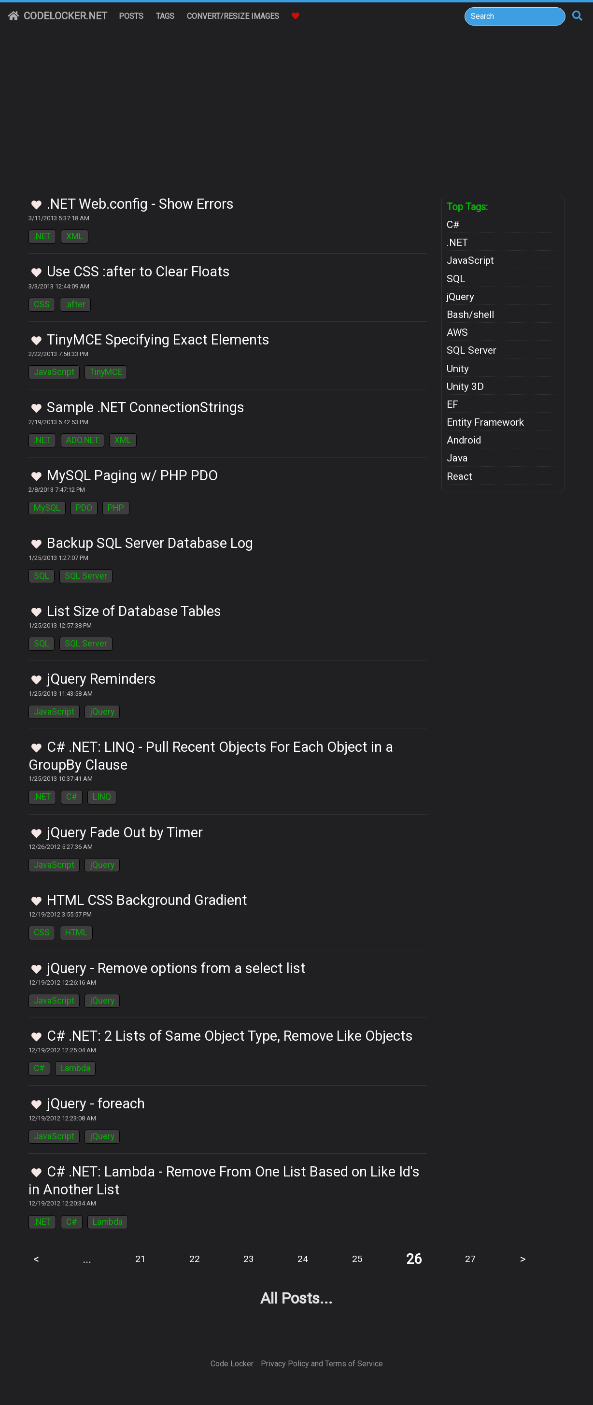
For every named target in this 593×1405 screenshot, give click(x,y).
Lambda (75, 1068)
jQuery (102, 712)
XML (74, 236)
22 (194, 1258)
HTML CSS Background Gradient (147, 900)
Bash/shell (470, 314)
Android (464, 440)
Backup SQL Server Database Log (150, 543)
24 (302, 1258)
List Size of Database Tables (134, 611)
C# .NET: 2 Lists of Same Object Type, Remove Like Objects (230, 1036)
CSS (42, 304)
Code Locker (232, 1363)
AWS (457, 332)
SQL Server (86, 576)
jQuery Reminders (101, 679)
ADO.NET (82, 440)
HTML (76, 932)
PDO (84, 508)
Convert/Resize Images (233, 16)
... (87, 1259)
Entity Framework (485, 422)
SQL (41, 576)
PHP (116, 508)
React (459, 476)
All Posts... (296, 1298)
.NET (42, 236)
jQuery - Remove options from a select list (176, 968)
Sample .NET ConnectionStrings (145, 407)
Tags (165, 16)
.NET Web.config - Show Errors (140, 204)
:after (75, 304)
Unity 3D (465, 386)
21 (140, 1258)
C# (71, 797)
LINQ (102, 797)
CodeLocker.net (57, 16)
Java (457, 458)
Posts (131, 16)
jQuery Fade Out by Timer (125, 832)
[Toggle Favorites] (36, 206)
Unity (458, 368)
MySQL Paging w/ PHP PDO (132, 475)
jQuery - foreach (96, 1103)
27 (470, 1258)
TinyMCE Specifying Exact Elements (158, 339)
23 (248, 1258)
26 (414, 1259)
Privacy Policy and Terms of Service (322, 1363)
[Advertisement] (296, 123)
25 (357, 1258)
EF (452, 404)
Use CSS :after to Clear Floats (138, 271)
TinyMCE (106, 372)
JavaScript (54, 372)
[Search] (515, 16)
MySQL (47, 508)
